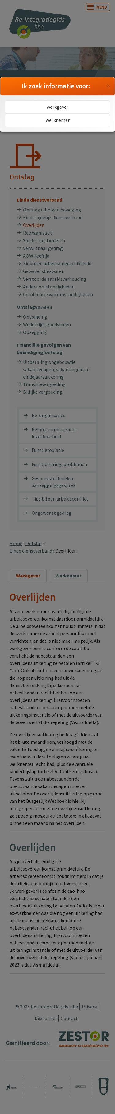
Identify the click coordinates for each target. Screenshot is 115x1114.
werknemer (58, 120)
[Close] (108, 85)
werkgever (57, 107)
